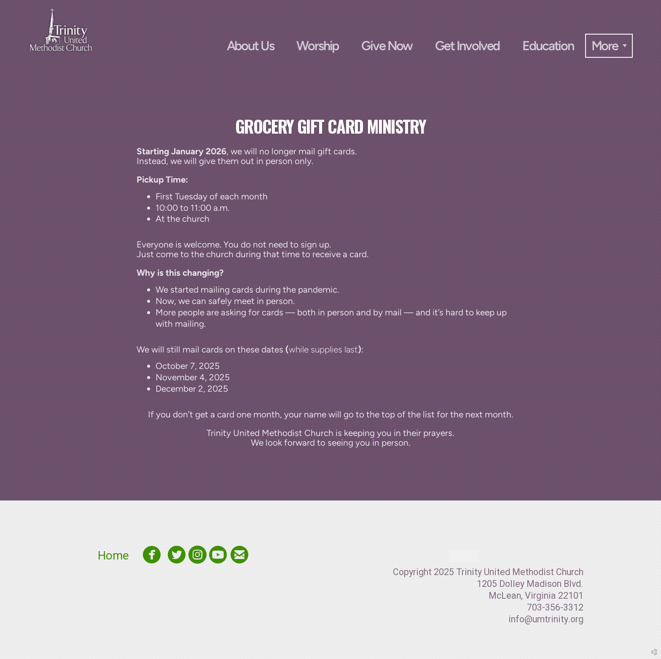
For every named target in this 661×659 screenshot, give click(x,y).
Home (118, 555)
